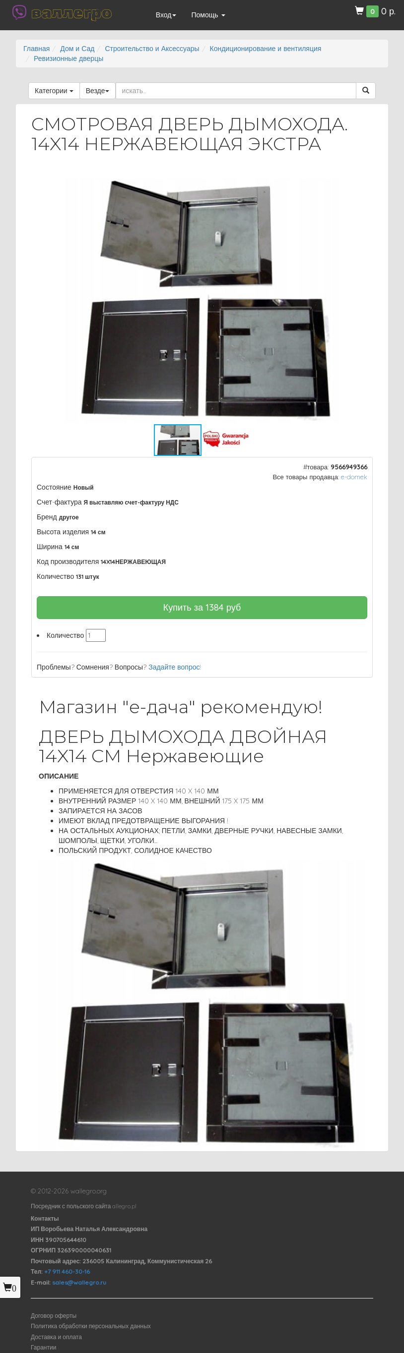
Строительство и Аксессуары (152, 48)
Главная (36, 48)
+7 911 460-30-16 (67, 1271)
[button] (356, 187)
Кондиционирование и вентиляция (266, 48)
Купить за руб (202, 607)
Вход (166, 14)
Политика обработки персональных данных (91, 1326)
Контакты (45, 1218)
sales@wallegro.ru (79, 1282)
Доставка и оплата (56, 1337)
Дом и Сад (77, 48)
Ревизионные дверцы (68, 58)
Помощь (208, 14)
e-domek (354, 477)
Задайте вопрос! (174, 667)
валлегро (71, 12)
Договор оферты (53, 1315)
